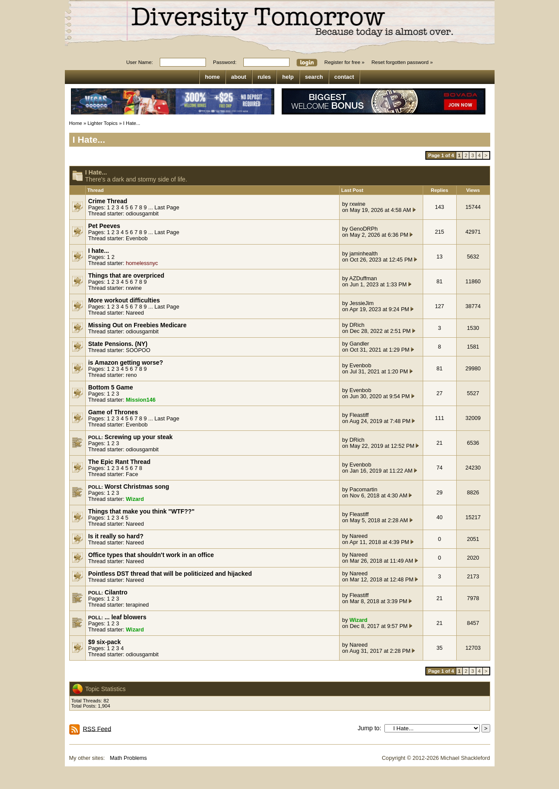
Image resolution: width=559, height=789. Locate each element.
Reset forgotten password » (402, 62)
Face (132, 474)
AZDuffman (363, 278)
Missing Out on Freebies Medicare (137, 325)
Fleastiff (359, 415)
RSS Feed (97, 728)
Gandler (359, 344)
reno (131, 375)
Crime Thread (108, 201)
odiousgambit (142, 214)
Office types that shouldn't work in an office (151, 554)
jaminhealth (364, 254)
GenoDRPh (364, 229)
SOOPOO (138, 350)
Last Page (167, 208)
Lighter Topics (103, 123)
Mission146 (140, 400)
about (238, 77)
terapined (137, 605)
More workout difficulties (124, 300)
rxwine (358, 204)
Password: (224, 62)
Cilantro (116, 592)
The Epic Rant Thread (119, 461)
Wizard (135, 499)
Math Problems (128, 758)
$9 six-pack (104, 641)
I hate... (98, 250)
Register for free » (344, 62)
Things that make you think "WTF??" (141, 511)
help (287, 77)
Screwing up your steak (138, 436)
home (212, 77)
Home (75, 123)
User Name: (139, 62)
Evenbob (137, 238)
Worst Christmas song (136, 486)
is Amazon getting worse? (125, 362)
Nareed (135, 313)
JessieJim (362, 303)
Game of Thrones (113, 412)
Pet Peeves (104, 225)
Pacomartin (363, 490)
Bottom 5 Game (110, 387)
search (314, 77)
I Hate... (131, 123)
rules (264, 77)
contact (344, 77)
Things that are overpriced (126, 275)
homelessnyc (142, 263)
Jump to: (371, 728)
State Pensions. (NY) (118, 343)
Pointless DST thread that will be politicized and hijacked (170, 573)
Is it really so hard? (116, 536)
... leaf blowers (125, 617)
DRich (357, 325)
